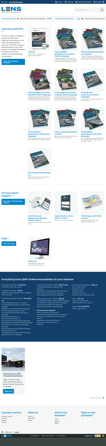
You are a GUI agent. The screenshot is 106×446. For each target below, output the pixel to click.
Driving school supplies (10, 194)
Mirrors (95, 285)
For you (81, 299)
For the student (83, 306)
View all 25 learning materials (10, 62)
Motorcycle (63, 285)
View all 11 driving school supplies (12, 202)
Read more (8, 391)
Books (20, 291)
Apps (4, 238)
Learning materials (12, 28)
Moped (61, 299)
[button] (99, 2)
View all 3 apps (9, 244)
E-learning (22, 285)
